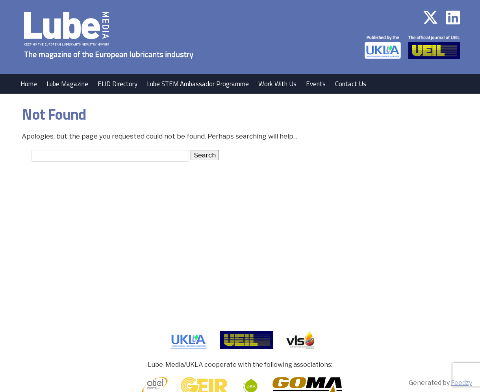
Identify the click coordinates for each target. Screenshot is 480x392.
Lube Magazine (67, 84)
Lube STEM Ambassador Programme (198, 84)
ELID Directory (117, 84)
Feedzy (461, 382)
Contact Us (350, 84)
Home (28, 84)
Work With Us (277, 84)
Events (316, 84)
